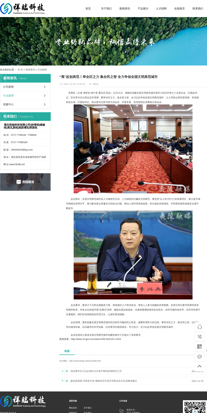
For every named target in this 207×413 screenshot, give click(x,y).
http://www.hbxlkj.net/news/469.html (85, 361)
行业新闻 (42, 69)
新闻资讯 (124, 8)
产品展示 (143, 8)
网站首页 (73, 408)
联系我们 (198, 8)
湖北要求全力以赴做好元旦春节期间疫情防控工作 (96, 371)
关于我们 (106, 8)
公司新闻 (8, 86)
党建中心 (8, 104)
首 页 (20, 69)
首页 (88, 8)
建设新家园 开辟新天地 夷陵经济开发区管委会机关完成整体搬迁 (103, 381)
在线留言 (179, 8)
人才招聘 (161, 8)
